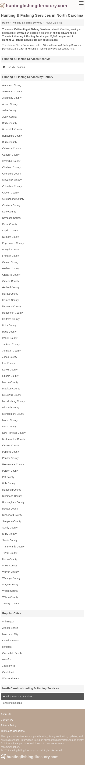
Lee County (8, 363)
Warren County (10, 571)
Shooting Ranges (12, 702)
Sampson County (11, 521)
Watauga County (11, 578)
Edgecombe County (13, 243)
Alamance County (12, 85)
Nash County (9, 426)
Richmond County (12, 496)
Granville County (11, 274)
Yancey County (10, 603)
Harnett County (10, 300)
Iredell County (9, 338)
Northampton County (13, 439)
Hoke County (9, 325)
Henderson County (12, 312)
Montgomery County (13, 413)
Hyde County (9, 331)
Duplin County (10, 230)
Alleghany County (12, 97)
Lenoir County (9, 369)
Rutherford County (12, 515)
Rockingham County (13, 502)
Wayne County (10, 584)
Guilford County (10, 287)
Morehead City (10, 634)
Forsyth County (10, 249)
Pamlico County (10, 451)
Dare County (9, 211)
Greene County (10, 281)
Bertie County (9, 123)
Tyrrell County (9, 552)
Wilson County (10, 597)
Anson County (10, 104)
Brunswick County (12, 129)
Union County (9, 559)
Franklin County (10, 255)
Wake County (9, 565)
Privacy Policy (8, 725)
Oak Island (8, 672)
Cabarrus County (11, 148)
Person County (10, 470)
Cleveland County (12, 180)
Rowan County (10, 508)
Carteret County (11, 154)
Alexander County (12, 91)
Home (5, 22)
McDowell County (11, 394)
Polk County (8, 483)
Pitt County (8, 477)
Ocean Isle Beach (12, 653)
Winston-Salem (10, 678)
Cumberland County (13, 199)
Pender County (10, 458)
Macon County (10, 382)
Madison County (11, 388)
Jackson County (11, 344)
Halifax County (10, 293)
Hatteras (7, 646)
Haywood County (11, 306)
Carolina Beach (10, 640)
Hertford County (11, 319)
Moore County (10, 420)
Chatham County (11, 167)
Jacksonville (8, 665)
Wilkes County (10, 590)
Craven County (10, 192)
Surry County (9, 534)
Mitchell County (10, 407)
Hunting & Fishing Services (17, 696)
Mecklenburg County (13, 401)
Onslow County (10, 445)
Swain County (9, 540)
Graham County (11, 268)
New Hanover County (14, 432)
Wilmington (8, 621)
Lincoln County (10, 376)
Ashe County (9, 110)
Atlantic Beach (10, 627)
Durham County (10, 236)
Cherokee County (11, 173)
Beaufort (7, 659)
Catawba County (11, 161)
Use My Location (13, 67)
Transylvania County (13, 546)
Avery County (9, 116)
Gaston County (10, 262)
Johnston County (11, 350)
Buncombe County (12, 135)
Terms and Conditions (12, 731)
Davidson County (11, 217)
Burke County (9, 142)
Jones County (9, 357)
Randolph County (11, 489)
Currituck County (11, 205)
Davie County (9, 224)
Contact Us (7, 719)
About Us (6, 714)
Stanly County (9, 527)
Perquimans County (13, 464)
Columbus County (12, 186)
